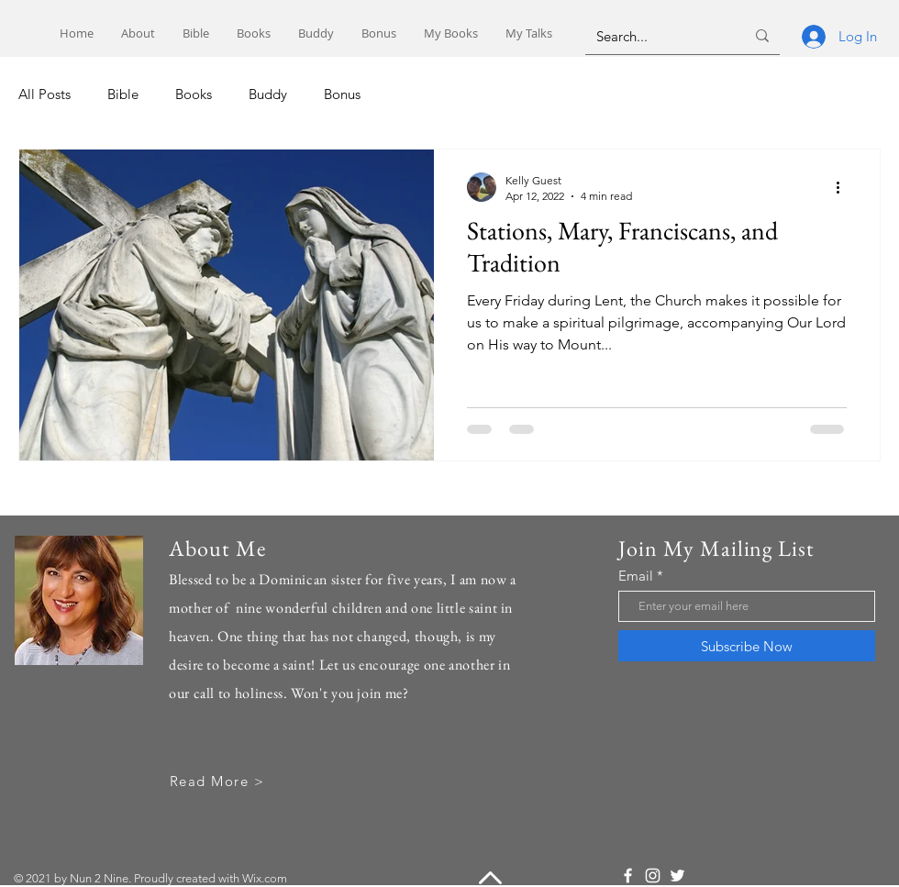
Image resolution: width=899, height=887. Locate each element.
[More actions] (844, 187)
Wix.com (264, 878)
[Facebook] (628, 875)
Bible (123, 94)
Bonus (342, 94)
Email (635, 575)
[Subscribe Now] (746, 645)
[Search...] (656, 35)
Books (193, 94)
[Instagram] (652, 875)
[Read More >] (219, 781)
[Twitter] (677, 875)
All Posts (44, 94)
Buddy (268, 94)
